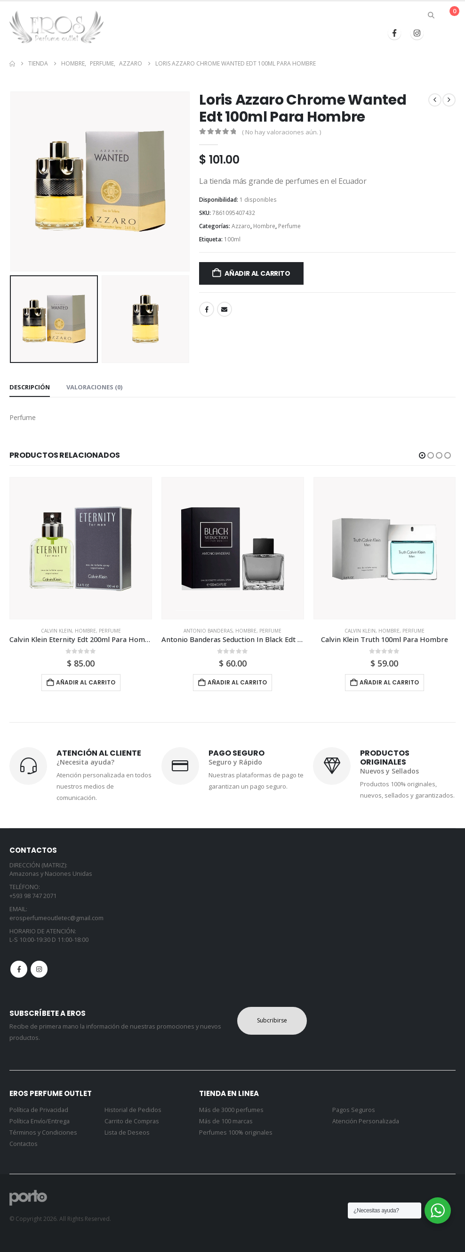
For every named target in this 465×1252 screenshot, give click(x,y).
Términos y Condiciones (43, 1132)
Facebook (206, 309)
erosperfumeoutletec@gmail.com (56, 918)
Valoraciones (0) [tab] (94, 387)
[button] (431, 15)
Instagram (39, 969)
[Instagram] (417, 33)
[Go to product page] (81, 548)
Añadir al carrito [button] (85, 682)
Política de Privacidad (38, 1110)
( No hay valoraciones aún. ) (281, 132)
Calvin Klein (56, 630)
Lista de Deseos (127, 1132)
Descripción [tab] (29, 387)
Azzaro (241, 226)
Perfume (289, 226)
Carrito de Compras (131, 1121)
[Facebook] (394, 33)
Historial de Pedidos (132, 1110)
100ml (232, 239)
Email (224, 309)
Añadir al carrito (257, 273)
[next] (449, 100)
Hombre (264, 226)
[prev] (434, 100)
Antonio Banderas (208, 630)
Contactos (23, 1144)
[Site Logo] (56, 27)
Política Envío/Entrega (39, 1121)
